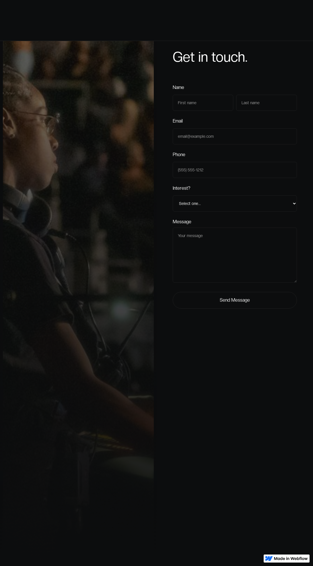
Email (178, 122)
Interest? (181, 189)
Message (182, 223)
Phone (179, 155)
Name (178, 88)
